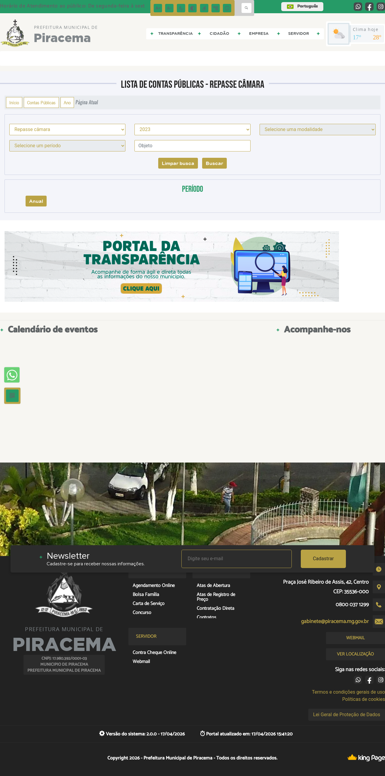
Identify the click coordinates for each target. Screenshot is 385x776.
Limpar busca (178, 163)
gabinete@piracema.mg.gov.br (335, 621)
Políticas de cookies (363, 699)
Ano (67, 102)
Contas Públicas (41, 102)
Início (14, 102)
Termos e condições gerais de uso (348, 692)
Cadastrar (323, 558)
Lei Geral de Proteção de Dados (346, 714)
